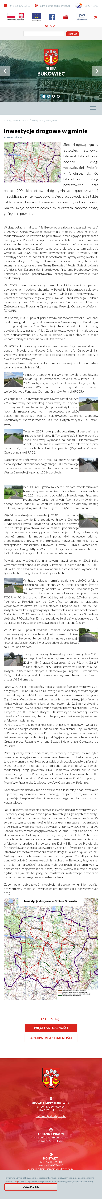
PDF (43, 1019)
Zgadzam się (31, 1187)
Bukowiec (51, 72)
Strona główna (10, 120)
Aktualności (23, 120)
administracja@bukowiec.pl (55, 5)
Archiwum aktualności (51, 1038)
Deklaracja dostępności (51, 1116)
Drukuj (55, 1019)
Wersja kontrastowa (95, 17)
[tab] (43, 96)
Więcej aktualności (51, 1028)
